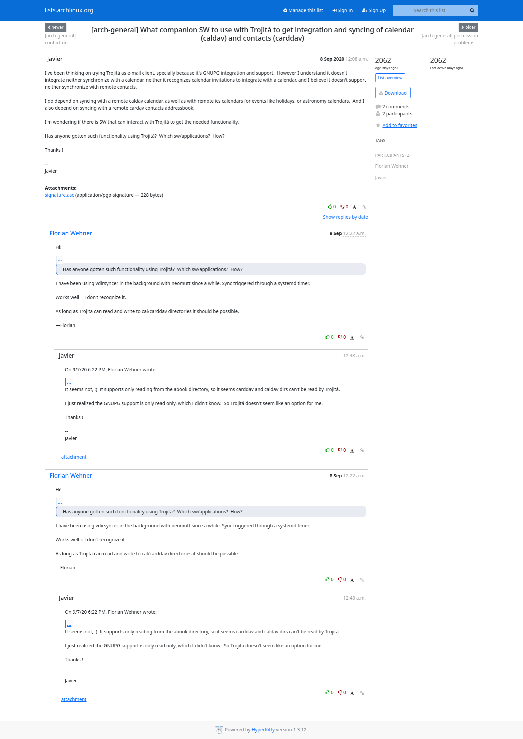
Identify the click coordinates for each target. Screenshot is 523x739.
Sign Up (374, 10)
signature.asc (59, 195)
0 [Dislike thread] (345, 206)
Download (393, 93)
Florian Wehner (71, 233)
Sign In (343, 10)
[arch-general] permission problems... (450, 39)
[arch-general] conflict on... (60, 39)
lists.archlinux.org (69, 10)
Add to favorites (396, 125)
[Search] (472, 10)
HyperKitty (263, 730)
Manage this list (303, 10)
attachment (74, 457)
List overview (390, 78)
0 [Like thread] (332, 206)
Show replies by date (345, 217)
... (60, 259)
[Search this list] (430, 10)
